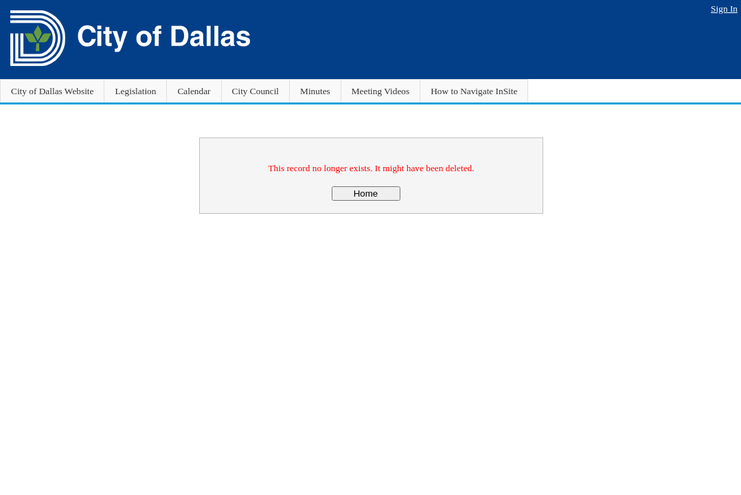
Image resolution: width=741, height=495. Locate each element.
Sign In (724, 8)
